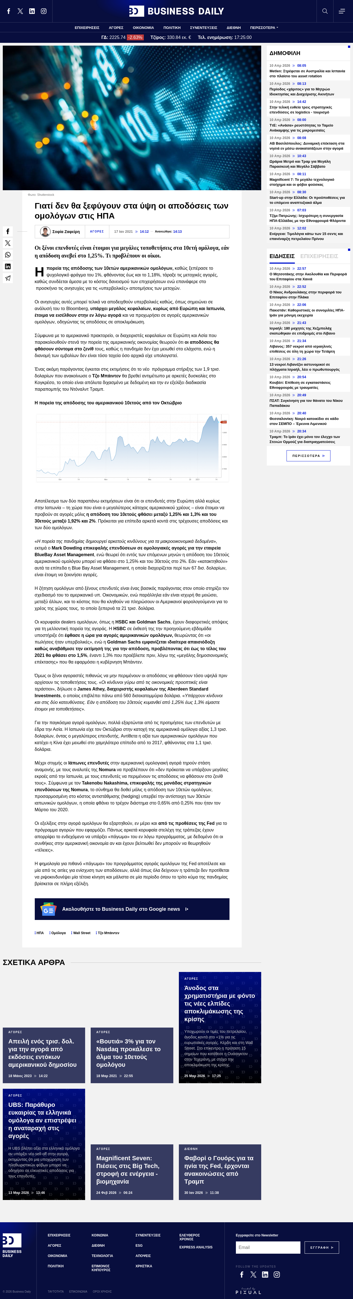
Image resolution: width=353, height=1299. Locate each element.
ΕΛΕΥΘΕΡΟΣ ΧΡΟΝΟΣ (189, 1237)
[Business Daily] (12, 1256)
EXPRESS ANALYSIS (196, 1247)
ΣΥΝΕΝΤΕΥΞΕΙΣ (203, 28)
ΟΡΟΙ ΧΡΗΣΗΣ (102, 1291)
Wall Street (81, 933)
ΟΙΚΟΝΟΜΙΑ (143, 28)
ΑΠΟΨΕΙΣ (143, 1256)
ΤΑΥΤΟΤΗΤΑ (56, 1291)
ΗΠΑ (40, 933)
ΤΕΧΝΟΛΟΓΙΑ (102, 1256)
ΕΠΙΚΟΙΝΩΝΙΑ (78, 1291)
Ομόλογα (58, 933)
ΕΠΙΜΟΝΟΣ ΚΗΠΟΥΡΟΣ (101, 1268)
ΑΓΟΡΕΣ (116, 28)
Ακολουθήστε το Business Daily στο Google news (114, 909)
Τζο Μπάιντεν (108, 933)
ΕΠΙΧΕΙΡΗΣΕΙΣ (87, 28)
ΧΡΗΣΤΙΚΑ (143, 1266)
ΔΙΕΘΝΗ (234, 28)
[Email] (268, 1247)
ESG (138, 1246)
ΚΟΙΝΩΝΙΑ (100, 1235)
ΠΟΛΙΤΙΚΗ (172, 28)
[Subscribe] (319, 1247)
